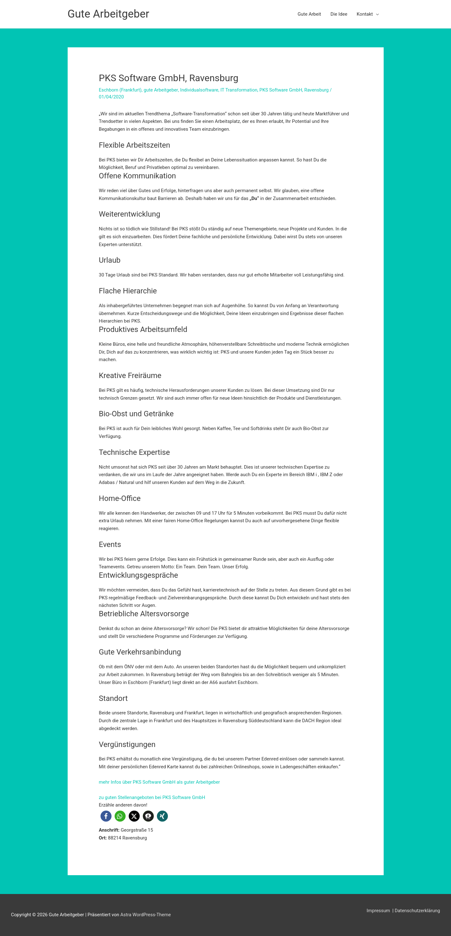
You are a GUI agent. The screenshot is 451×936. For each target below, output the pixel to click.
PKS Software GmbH (281, 90)
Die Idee (338, 14)
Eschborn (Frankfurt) (120, 90)
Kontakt (365, 14)
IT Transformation (239, 90)
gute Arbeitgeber (161, 90)
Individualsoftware (200, 90)
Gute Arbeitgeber (109, 14)
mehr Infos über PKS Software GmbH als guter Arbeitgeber (160, 782)
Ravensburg (318, 90)
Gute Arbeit (309, 14)
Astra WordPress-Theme (145, 915)
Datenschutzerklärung (417, 910)
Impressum (378, 910)
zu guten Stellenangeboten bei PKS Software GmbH (152, 797)
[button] (106, 816)
